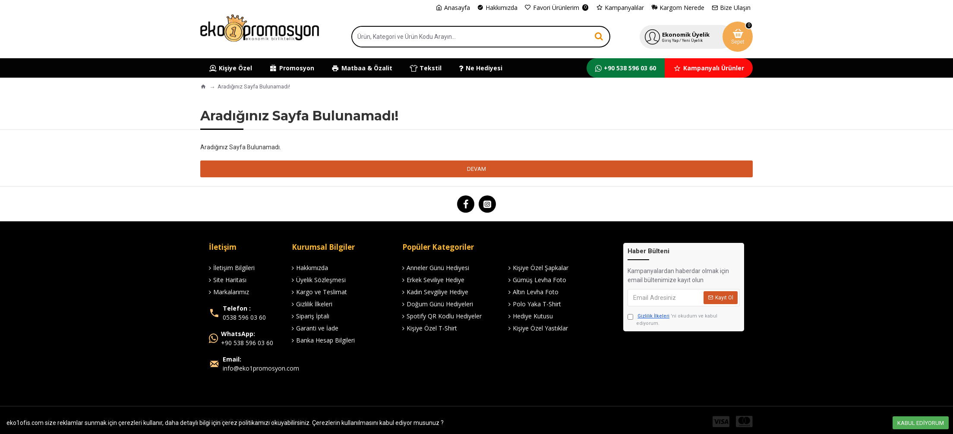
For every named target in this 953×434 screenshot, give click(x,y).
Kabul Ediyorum (920, 423)
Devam (476, 169)
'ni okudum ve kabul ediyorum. (672, 319)
